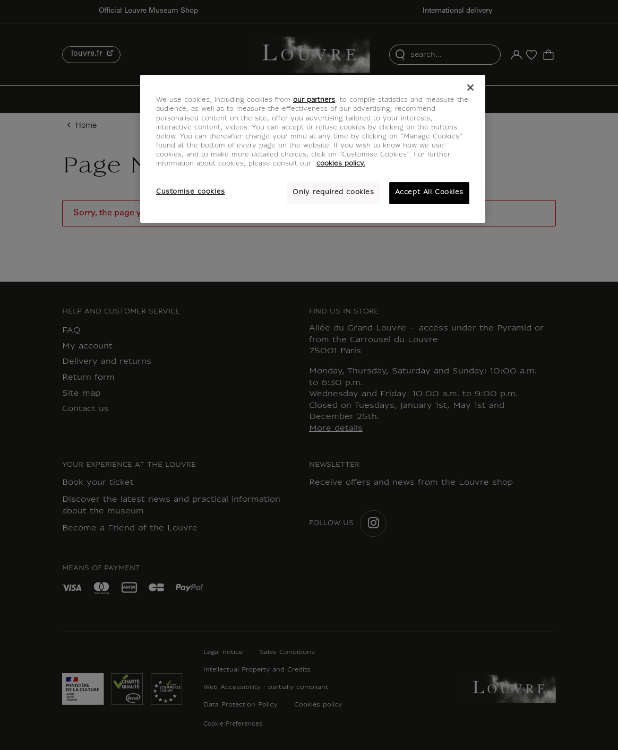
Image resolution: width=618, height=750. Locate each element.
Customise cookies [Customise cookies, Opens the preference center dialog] (190, 192)
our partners (314, 100)
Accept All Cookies (429, 192)
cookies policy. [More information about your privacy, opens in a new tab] (340, 164)
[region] (312, 148)
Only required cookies (333, 192)
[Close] (470, 87)
